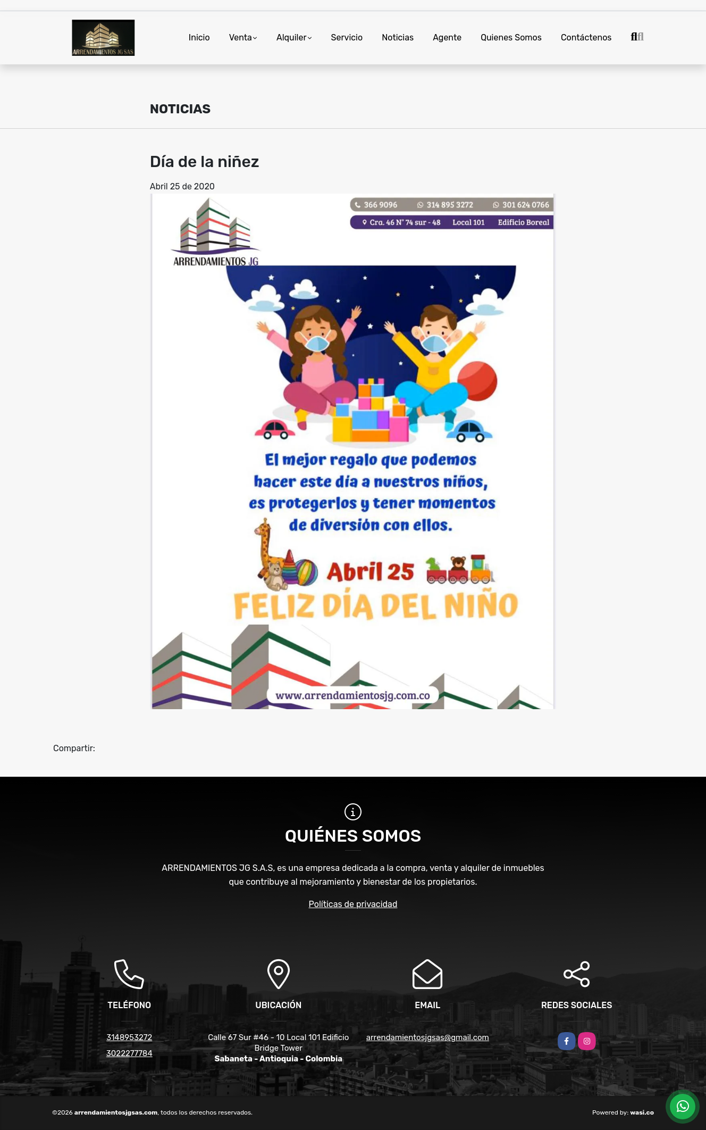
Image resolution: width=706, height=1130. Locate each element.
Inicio (199, 37)
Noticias (398, 37)
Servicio (347, 37)
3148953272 (129, 1037)
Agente (447, 37)
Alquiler (291, 37)
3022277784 (129, 1053)
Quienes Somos (511, 37)
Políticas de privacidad (353, 904)
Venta (240, 37)
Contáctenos (586, 37)
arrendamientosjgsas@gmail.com (427, 1037)
